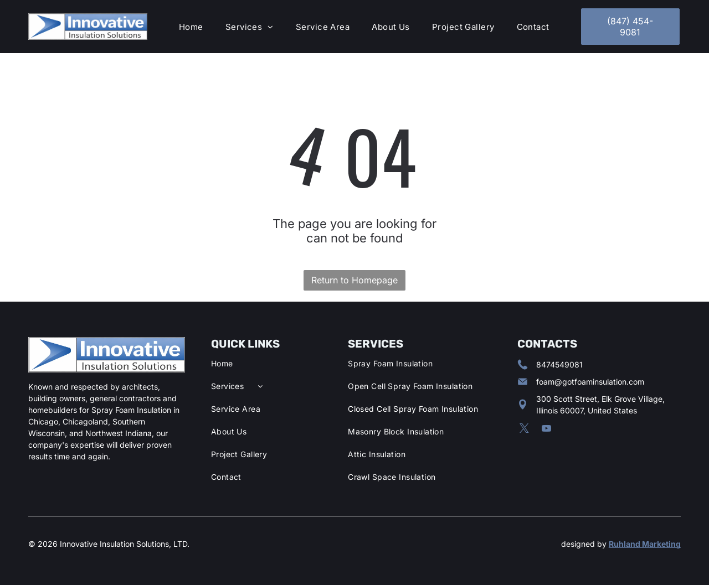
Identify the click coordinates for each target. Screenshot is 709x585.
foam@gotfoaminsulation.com (590, 381)
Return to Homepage (354, 280)
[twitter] (524, 430)
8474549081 (559, 364)
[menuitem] (191, 27)
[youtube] (546, 430)
